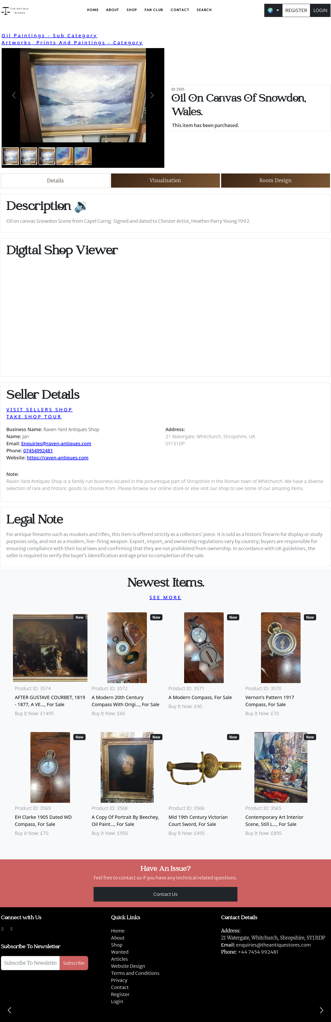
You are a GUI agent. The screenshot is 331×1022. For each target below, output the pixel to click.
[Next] (321, 1010)
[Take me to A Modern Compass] (204, 666)
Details (55, 181)
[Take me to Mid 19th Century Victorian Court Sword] (204, 786)
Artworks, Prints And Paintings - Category (72, 42)
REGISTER (296, 10)
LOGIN (320, 10)
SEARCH (204, 10)
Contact (120, 987)
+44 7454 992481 (258, 952)
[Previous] (9, 1010)
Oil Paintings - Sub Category (49, 35)
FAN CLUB (154, 10)
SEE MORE (165, 597)
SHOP (132, 10)
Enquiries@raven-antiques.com (56, 443)
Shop (116, 945)
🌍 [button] (270, 10)
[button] (14, 95)
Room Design (275, 180)
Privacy (119, 980)
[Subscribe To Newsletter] (30, 963)
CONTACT (180, 10)
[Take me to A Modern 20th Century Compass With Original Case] (127, 666)
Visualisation (165, 180)
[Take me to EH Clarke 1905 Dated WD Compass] (50, 786)
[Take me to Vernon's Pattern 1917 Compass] (280, 666)
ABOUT (112, 10)
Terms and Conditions (135, 973)
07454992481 (38, 450)
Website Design (128, 966)
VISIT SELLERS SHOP (39, 409)
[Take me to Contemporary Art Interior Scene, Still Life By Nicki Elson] (280, 786)
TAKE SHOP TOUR (34, 416)
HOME (93, 10)
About (118, 938)
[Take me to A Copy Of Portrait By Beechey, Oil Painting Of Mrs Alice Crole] (127, 786)
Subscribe (74, 963)
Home (117, 931)
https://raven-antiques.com (57, 457)
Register (120, 994)
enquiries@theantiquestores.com (266, 945)
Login (117, 1001)
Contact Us (165, 894)
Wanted (119, 952)
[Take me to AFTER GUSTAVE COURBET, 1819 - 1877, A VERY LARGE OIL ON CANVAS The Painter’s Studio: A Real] (50, 666)
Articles (119, 959)
